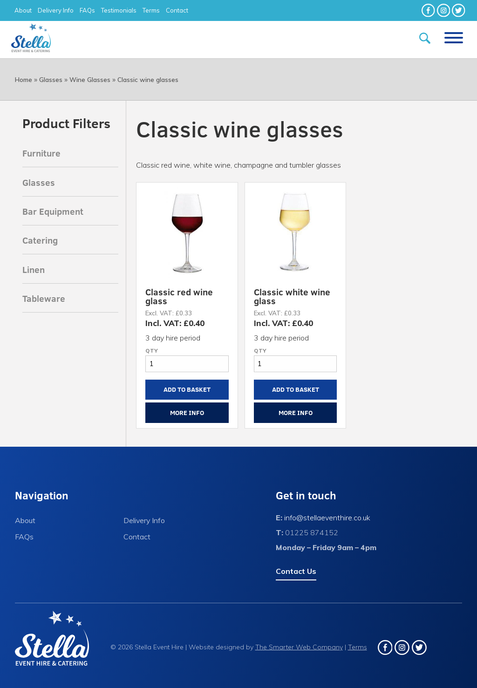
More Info (187, 412)
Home (23, 79)
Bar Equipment (52, 211)
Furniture (41, 153)
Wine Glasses (89, 79)
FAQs (87, 10)
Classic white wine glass (292, 296)
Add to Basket (187, 389)
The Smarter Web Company (299, 647)
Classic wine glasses (147, 79)
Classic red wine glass (179, 296)
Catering (40, 240)
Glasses (50, 79)
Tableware (43, 298)
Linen (33, 269)
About (23, 10)
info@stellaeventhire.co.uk (327, 517)
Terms (151, 10)
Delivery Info (56, 10)
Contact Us (296, 571)
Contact (177, 10)
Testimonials (118, 10)
